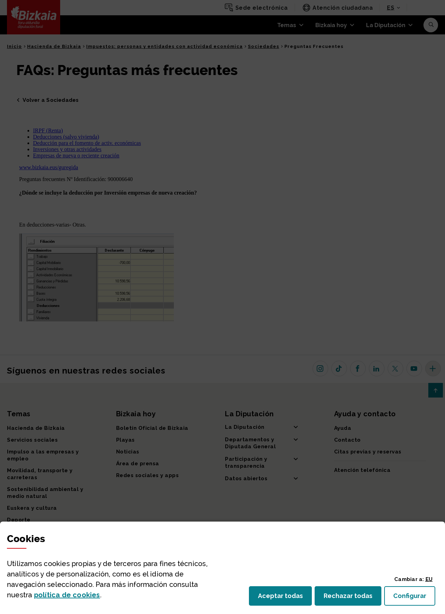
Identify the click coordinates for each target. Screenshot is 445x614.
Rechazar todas (352, 598)
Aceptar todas (285, 598)
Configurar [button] (414, 598)
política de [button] (67, 595)
